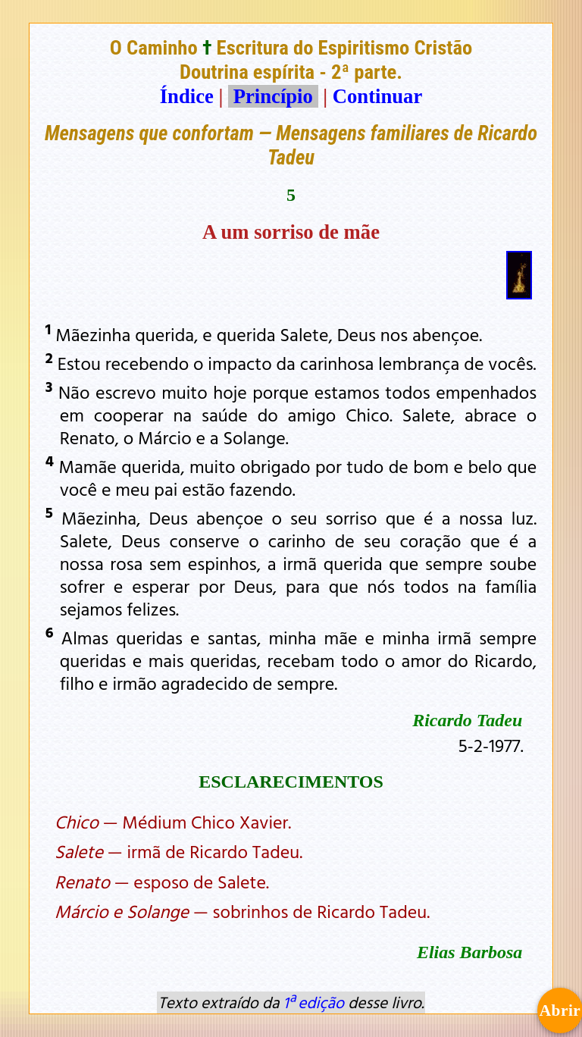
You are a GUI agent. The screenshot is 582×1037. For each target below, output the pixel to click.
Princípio (273, 96)
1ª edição (313, 1002)
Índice (187, 96)
